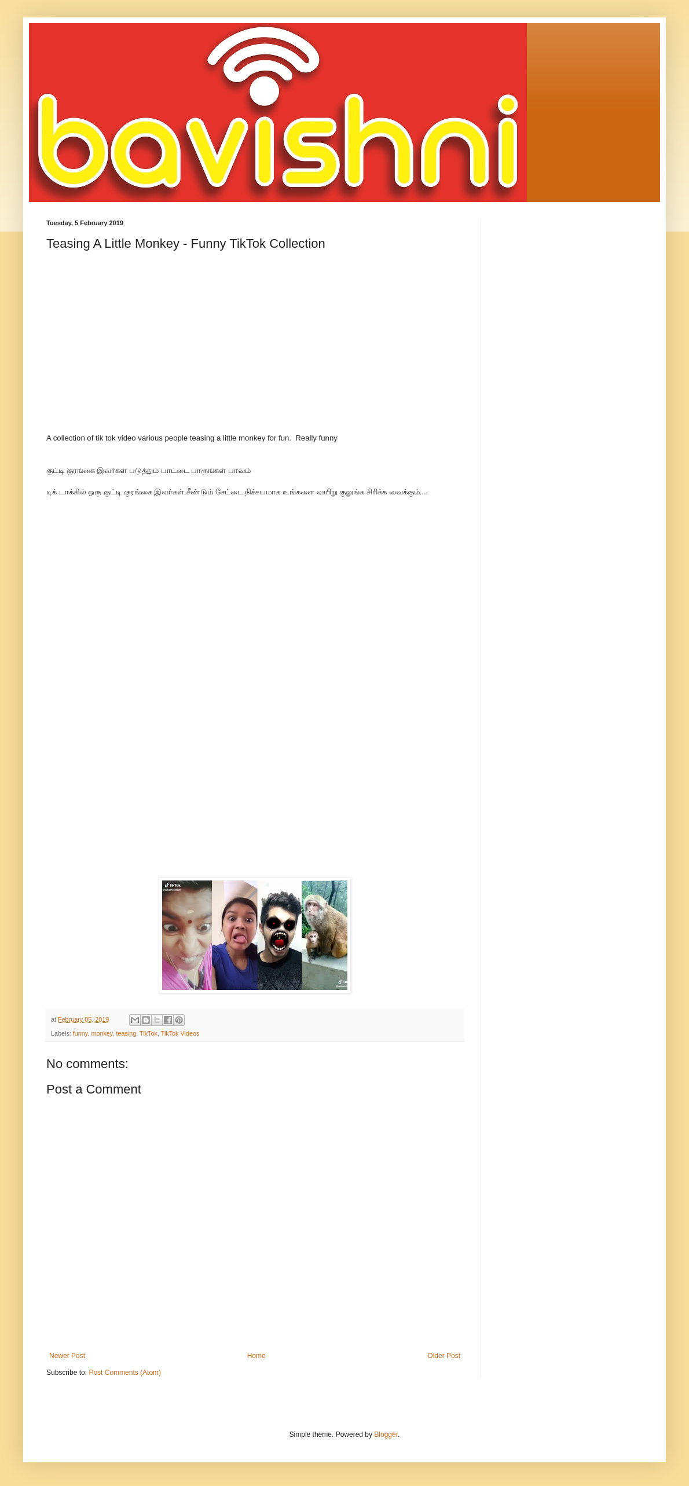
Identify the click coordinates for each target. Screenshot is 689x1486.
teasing (126, 1033)
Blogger (386, 1434)
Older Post (443, 1356)
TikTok (148, 1033)
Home (256, 1356)
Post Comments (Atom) (125, 1372)
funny (80, 1033)
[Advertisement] (254, 352)
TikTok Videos (180, 1033)
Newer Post (67, 1356)
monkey (101, 1033)
